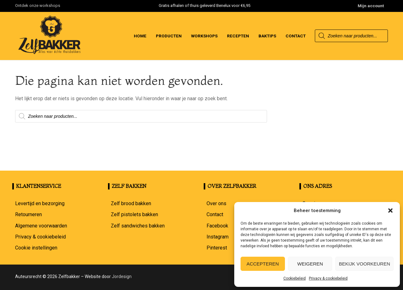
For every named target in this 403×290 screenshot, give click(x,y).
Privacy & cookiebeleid (328, 278)
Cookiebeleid (294, 278)
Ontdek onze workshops (37, 5)
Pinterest (217, 248)
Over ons (216, 203)
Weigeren (310, 263)
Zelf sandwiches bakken (138, 226)
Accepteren (263, 263)
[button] (390, 210)
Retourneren (28, 214)
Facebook (217, 226)
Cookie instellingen (36, 248)
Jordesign (122, 276)
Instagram (218, 237)
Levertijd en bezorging (40, 203)
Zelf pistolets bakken (134, 214)
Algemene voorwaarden (41, 226)
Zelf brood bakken (131, 203)
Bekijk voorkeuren (364, 263)
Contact (215, 214)
